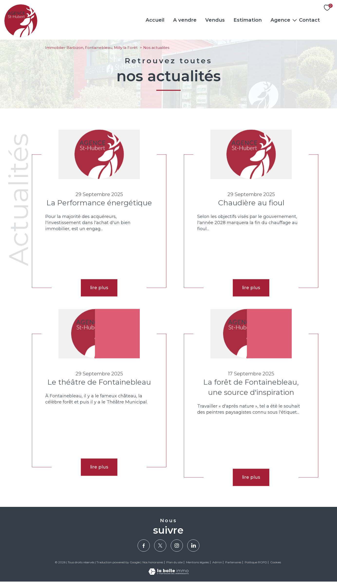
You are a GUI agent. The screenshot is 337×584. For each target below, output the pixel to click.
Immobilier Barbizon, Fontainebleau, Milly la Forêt (91, 47)
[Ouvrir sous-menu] (294, 20)
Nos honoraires (152, 562)
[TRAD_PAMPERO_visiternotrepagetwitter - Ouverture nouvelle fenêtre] (160, 545)
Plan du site (174, 562)
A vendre (185, 20)
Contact (309, 20)
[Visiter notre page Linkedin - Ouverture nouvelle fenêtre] (193, 545)
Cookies (275, 562)
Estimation (248, 20)
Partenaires (233, 562)
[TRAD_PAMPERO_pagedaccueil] (20, 35)
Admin (217, 562)
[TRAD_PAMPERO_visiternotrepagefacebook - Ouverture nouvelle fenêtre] (144, 545)
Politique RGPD (256, 562)
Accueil (155, 20)
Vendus (215, 20)
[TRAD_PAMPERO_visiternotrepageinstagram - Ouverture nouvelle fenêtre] (177, 545)
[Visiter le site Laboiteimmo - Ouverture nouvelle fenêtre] (168, 573)
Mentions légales (197, 562)
